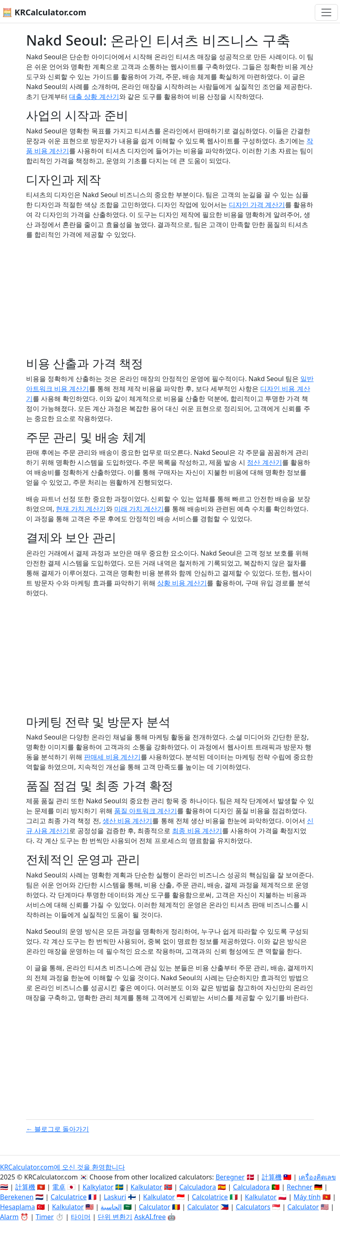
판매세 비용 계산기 (112, 756)
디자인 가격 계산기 (257, 204)
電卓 (58, 1186)
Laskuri (115, 1196)
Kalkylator (98, 1186)
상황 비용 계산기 (182, 582)
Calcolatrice (210, 1196)
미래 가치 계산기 (139, 508)
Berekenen (17, 1196)
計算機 (272, 1177)
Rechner (299, 1186)
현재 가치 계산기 (80, 508)
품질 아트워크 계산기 (145, 810)
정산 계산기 (264, 462)
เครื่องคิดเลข (317, 1177)
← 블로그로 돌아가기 (57, 1128)
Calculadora (197, 1186)
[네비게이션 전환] (326, 12)
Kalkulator (147, 1186)
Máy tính (307, 1196)
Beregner (229, 1177)
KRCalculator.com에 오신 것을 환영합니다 (62, 1167)
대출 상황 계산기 (94, 96)
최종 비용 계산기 (197, 830)
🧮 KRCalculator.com (44, 12)
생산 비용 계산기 (127, 820)
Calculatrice (68, 1196)
